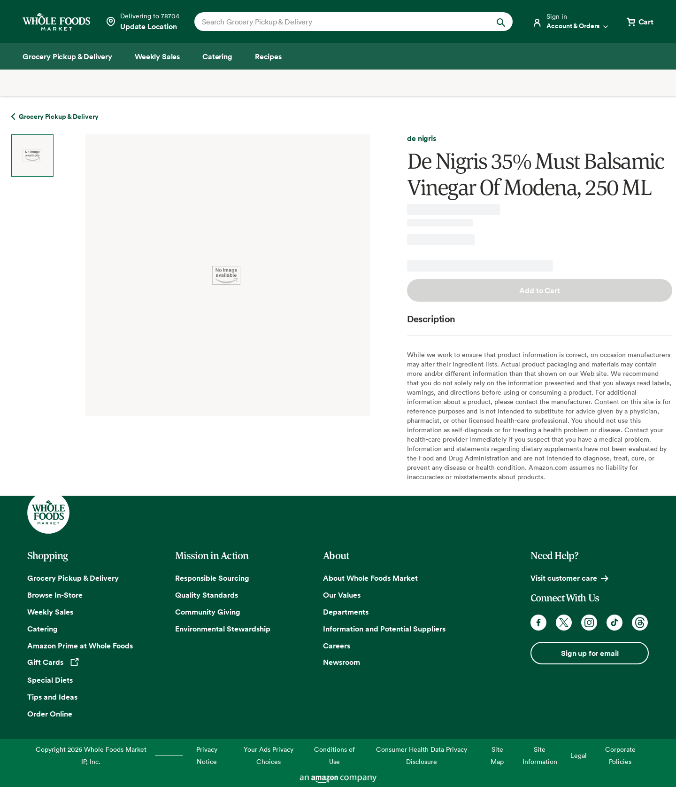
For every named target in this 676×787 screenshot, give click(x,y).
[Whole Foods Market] (56, 22)
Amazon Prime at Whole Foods (80, 645)
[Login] (570, 21)
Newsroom (341, 662)
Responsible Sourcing (212, 578)
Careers (336, 645)
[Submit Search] (501, 21)
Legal (578, 755)
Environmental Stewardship (222, 628)
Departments (346, 612)
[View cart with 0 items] (639, 22)
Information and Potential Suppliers (384, 628)
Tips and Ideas (52, 697)
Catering (42, 628)
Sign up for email (589, 653)
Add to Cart (539, 290)
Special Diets (50, 680)
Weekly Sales (50, 612)
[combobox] (338, 21)
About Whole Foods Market (370, 578)
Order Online (49, 714)
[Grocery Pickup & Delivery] (67, 56)
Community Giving (207, 612)
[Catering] (217, 56)
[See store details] (142, 21)
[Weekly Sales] (157, 56)
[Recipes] (268, 56)
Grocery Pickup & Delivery (73, 578)
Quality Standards (206, 595)
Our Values (342, 595)
